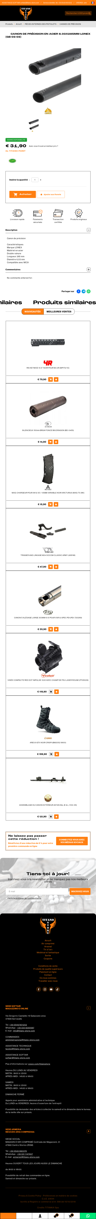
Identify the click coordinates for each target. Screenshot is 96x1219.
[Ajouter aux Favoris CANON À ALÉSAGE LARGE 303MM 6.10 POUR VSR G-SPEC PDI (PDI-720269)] (56, 629)
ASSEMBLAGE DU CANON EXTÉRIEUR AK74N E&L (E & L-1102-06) (48, 805)
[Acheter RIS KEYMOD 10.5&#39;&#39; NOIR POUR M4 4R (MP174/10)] (50, 379)
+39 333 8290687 (25, 1028)
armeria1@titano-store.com (26, 1157)
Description (48, 230)
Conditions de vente (48, 966)
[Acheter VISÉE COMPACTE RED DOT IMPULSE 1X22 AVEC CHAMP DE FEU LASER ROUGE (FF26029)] (51, 691)
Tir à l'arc (48, 949)
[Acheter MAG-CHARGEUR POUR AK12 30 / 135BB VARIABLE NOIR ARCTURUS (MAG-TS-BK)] (50, 504)
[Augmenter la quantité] (40, 180)
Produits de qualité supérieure (48, 969)
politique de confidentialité (28, 898)
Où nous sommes (48, 978)
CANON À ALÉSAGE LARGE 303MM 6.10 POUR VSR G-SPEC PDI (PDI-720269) (48, 618)
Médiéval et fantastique (48, 952)
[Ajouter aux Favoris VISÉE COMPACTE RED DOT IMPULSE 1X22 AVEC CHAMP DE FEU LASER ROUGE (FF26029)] (56, 691)
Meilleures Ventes (59, 311)
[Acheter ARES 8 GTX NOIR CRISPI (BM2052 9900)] (51, 754)
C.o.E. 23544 (48, 1198)
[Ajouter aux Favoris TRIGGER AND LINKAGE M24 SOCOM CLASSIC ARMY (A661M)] (56, 567)
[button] (93, 2)
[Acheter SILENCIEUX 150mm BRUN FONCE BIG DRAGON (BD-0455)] (50, 442)
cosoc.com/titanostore (39, 1064)
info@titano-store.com (24, 1031)
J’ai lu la (24, 898)
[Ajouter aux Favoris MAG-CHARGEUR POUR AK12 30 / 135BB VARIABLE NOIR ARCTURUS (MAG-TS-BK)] (56, 504)
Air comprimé (48, 943)
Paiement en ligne (48, 972)
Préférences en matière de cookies (60, 1195)
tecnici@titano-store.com (18, 1049)
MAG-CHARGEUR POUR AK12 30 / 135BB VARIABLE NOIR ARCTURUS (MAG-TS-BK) (48, 493)
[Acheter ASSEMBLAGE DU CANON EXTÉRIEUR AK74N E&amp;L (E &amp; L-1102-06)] (50, 816)
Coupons (48, 958)
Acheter (23, 194)
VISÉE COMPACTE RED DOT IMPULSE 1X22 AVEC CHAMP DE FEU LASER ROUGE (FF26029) (48, 680)
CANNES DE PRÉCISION (70, 24)
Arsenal (48, 946)
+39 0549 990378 (18, 1151)
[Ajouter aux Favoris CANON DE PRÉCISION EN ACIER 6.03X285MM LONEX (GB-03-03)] (51, 194)
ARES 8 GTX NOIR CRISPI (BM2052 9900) (48, 742)
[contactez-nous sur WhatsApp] (88, 1216)
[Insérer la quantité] (35, 180)
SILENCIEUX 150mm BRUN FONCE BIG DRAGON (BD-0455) (48, 430)
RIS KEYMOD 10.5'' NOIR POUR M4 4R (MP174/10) (48, 368)
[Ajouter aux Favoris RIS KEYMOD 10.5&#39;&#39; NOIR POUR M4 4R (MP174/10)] (56, 379)
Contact (48, 975)
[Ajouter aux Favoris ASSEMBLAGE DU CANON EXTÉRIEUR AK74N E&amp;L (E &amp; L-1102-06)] (56, 816)
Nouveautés (33, 311)
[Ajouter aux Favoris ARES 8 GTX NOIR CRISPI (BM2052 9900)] (56, 754)
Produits (9, 24)
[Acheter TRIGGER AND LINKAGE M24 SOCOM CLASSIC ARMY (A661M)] (50, 567)
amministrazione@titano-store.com (23, 1040)
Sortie (48, 955)
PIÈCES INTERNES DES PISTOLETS (40, 24)
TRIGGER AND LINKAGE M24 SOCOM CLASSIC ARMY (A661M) (48, 555)
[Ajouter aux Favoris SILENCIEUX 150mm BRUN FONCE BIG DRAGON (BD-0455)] (56, 442)
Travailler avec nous (48, 981)
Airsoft (19, 24)
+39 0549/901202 (18, 1025)
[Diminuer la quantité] (29, 180)
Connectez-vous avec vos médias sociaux (72, 841)
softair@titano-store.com (32, 3)
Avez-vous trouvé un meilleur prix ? (43, 146)
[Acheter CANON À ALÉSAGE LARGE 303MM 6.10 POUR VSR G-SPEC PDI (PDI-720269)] (50, 629)
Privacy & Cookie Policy (30, 1195)
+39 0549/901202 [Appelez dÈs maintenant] (67, 3)
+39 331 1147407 (25, 1154)
